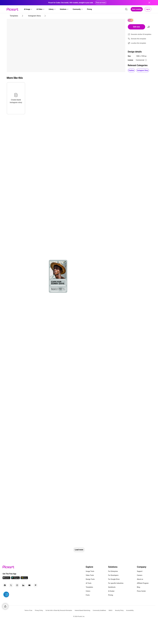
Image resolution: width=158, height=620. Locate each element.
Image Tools (90, 571)
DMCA (110, 610)
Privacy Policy (39, 610)
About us (140, 579)
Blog (138, 587)
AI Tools (88, 583)
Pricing (110, 595)
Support (139, 571)
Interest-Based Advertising (82, 610)
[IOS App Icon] (6, 578)
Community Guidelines (99, 610)
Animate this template (138, 39)
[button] (28, 9)
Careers (139, 575)
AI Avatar (111, 591)
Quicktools (112, 587)
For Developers (113, 575)
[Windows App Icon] (24, 578)
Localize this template (138, 43)
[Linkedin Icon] (23, 585)
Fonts (88, 595)
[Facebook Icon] (5, 585)
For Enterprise (113, 571)
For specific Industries (115, 583)
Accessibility (130, 610)
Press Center (141, 591)
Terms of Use (28, 610)
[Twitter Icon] (11, 585)
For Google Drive (114, 579)
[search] (126, 9)
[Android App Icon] (15, 578)
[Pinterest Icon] (35, 585)
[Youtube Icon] (29, 585)
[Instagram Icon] (17, 585)
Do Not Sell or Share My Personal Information (59, 610)
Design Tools (90, 579)
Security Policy (119, 610)
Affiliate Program (143, 583)
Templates (89, 587)
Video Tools (90, 575)
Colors (88, 591)
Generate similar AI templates (141, 34)
